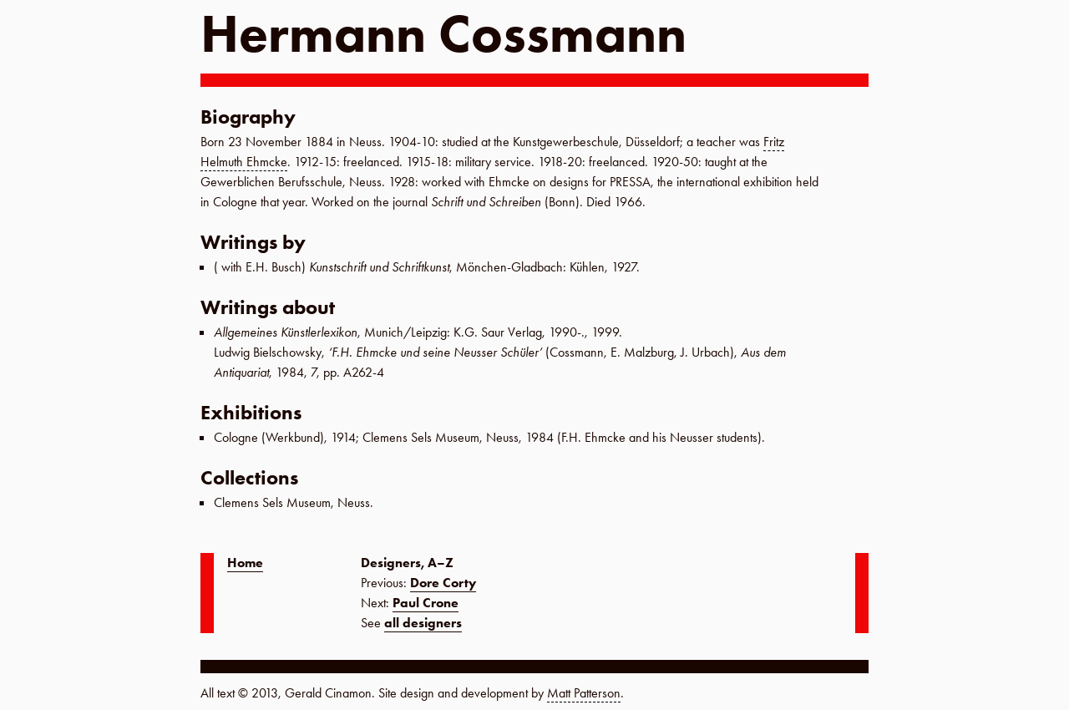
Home (245, 562)
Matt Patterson (584, 693)
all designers (423, 622)
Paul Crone (426, 602)
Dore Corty (443, 582)
